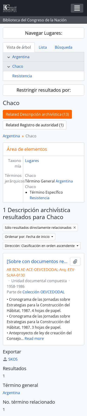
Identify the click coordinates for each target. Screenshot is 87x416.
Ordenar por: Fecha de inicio (27, 236)
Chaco (17, 66)
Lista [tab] (43, 47)
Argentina (20, 56)
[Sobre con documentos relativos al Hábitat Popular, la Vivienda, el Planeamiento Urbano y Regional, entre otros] (37, 261)
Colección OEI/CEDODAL (43, 291)
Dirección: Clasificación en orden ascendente (40, 246)
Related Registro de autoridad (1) (35, 125)
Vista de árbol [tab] (19, 47)
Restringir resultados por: (43, 90)
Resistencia (22, 75)
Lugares (32, 160)
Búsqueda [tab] (63, 47)
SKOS (10, 359)
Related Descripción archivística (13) (37, 114)
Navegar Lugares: (43, 33)
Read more (34, 338)
